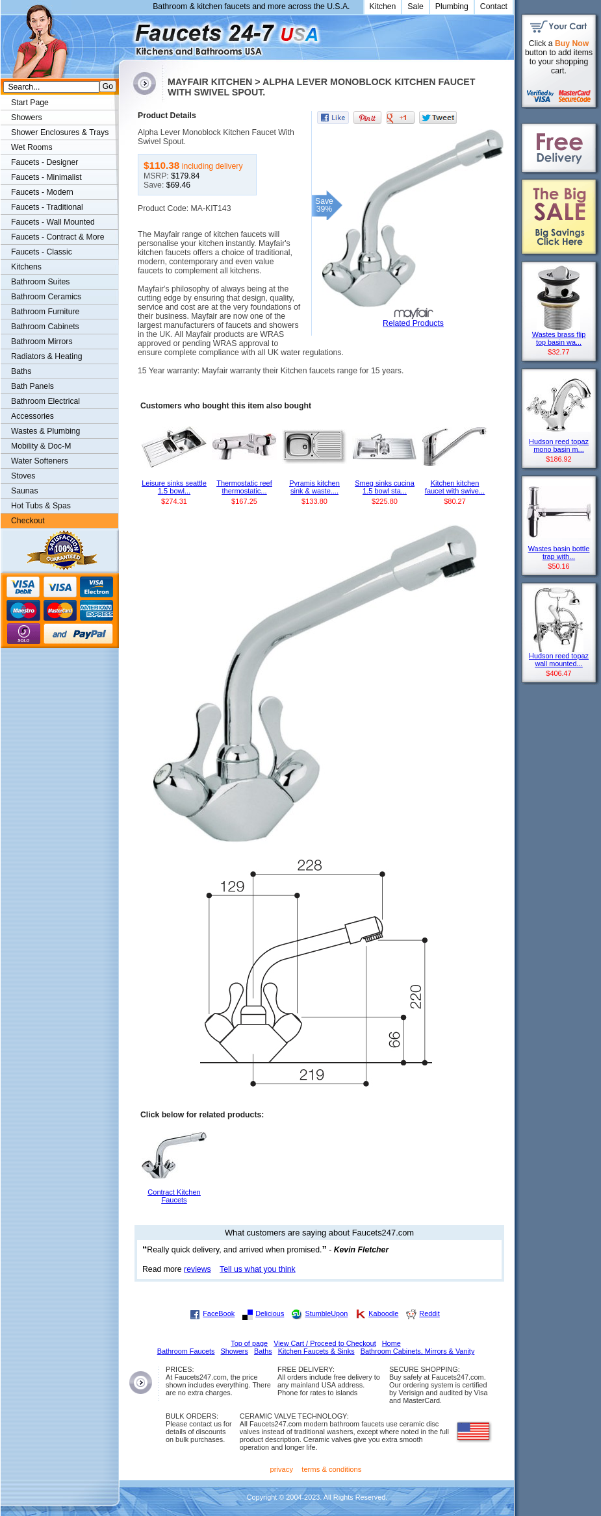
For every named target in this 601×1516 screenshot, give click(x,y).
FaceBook (219, 1313)
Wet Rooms (32, 147)
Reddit (429, 1313)
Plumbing (451, 6)
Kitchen (383, 6)
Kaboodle (383, 1313)
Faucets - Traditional (47, 207)
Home (391, 1343)
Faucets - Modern (42, 192)
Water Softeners (39, 461)
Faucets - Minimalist (46, 177)
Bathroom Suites (40, 281)
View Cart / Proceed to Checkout (325, 1343)
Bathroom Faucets (186, 1351)
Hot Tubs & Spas (41, 505)
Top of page (249, 1343)
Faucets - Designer (44, 162)
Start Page (30, 102)
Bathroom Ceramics (46, 296)
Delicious (269, 1313)
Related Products (413, 323)
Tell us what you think (258, 1269)
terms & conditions (331, 1469)
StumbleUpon (326, 1313)
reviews (197, 1269)
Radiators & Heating (47, 356)
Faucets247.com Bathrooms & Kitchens (125, 35)
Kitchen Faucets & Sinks (316, 1351)
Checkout (28, 520)
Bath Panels (32, 386)
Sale (415, 6)
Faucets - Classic (41, 251)
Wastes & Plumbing (45, 431)
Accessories (32, 416)
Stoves (23, 475)
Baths (21, 371)
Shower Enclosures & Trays (60, 132)
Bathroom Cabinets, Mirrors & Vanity (418, 1351)
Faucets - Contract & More (57, 237)
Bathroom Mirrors (42, 341)
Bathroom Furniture (45, 311)
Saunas (24, 490)
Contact (493, 6)
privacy (282, 1469)
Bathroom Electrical (45, 401)
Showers (26, 117)
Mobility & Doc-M (41, 446)
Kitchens (26, 266)
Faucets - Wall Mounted (53, 222)
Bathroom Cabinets (45, 326)
